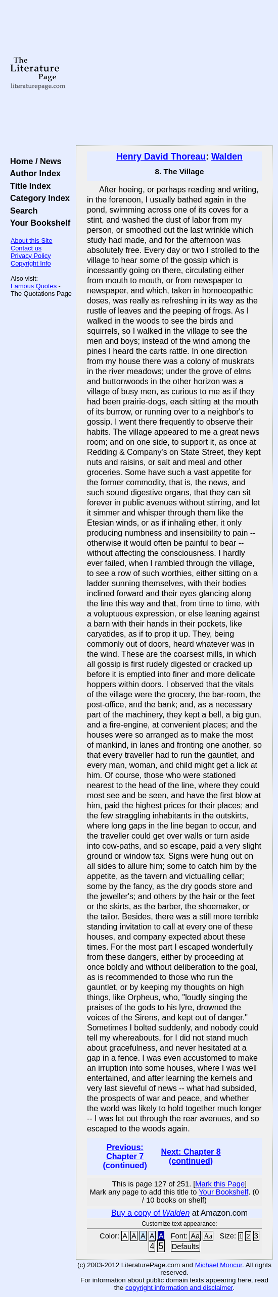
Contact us (26, 248)
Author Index (33, 173)
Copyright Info (31, 263)
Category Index (38, 197)
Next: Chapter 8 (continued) (190, 1156)
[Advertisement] (174, 73)
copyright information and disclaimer (179, 1287)
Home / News (34, 161)
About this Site (32, 240)
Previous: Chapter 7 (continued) (125, 1156)
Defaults (185, 1246)
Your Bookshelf (38, 222)
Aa (195, 1236)
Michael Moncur (218, 1265)
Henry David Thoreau (161, 156)
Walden (227, 156)
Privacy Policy (31, 256)
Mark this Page (220, 1184)
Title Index (28, 185)
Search (21, 210)
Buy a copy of (150, 1213)
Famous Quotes (34, 286)
